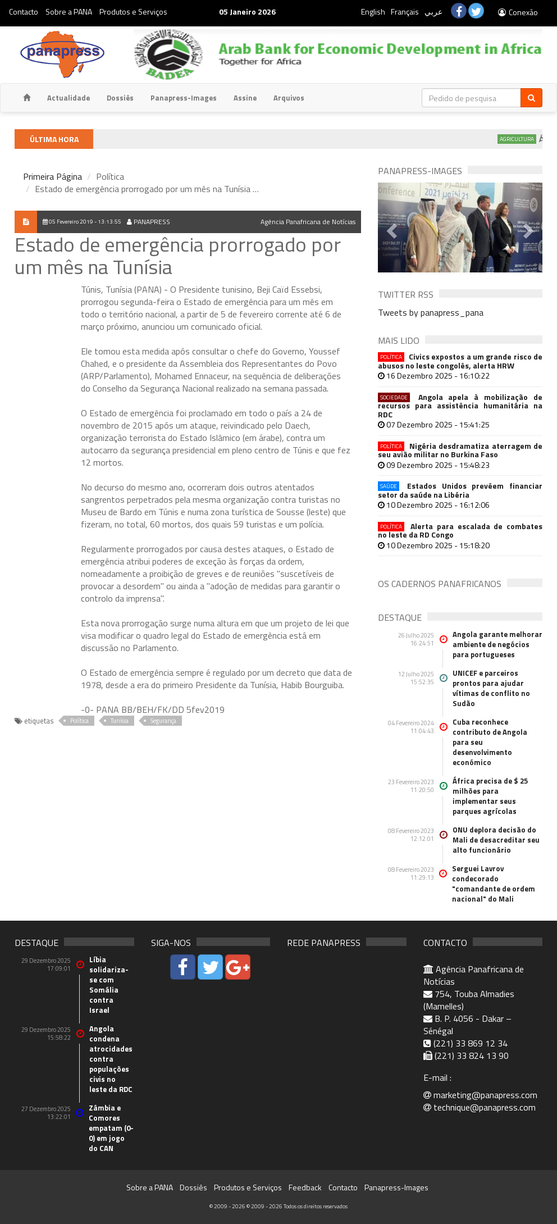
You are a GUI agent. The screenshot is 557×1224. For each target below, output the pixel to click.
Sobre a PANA (68, 11)
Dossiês (120, 97)
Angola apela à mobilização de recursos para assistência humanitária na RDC (460, 405)
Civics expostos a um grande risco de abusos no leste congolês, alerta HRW (460, 361)
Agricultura (523, 139)
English (373, 11)
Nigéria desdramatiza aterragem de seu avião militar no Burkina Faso (460, 450)
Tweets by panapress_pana (430, 312)
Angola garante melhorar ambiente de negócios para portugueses (497, 644)
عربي (433, 11)
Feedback (305, 1187)
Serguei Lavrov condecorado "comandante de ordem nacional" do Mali (493, 883)
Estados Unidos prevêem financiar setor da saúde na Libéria (460, 490)
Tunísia (120, 720)
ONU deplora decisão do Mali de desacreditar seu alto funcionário (496, 840)
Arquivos (288, 97)
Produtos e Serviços (133, 11)
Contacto (23, 11)
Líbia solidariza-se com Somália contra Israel (109, 984)
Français (405, 11)
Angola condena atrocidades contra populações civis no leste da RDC (111, 1058)
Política (79, 720)
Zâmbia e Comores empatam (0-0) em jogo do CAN (111, 1128)
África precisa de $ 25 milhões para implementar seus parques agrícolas (490, 796)
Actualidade (68, 97)
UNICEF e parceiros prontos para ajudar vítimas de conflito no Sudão (491, 688)
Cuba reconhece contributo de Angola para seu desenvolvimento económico (490, 742)
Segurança (163, 720)
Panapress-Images (183, 97)
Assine (245, 97)
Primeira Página (52, 176)
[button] (390, 227)
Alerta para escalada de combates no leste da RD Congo (460, 530)
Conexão (517, 12)
